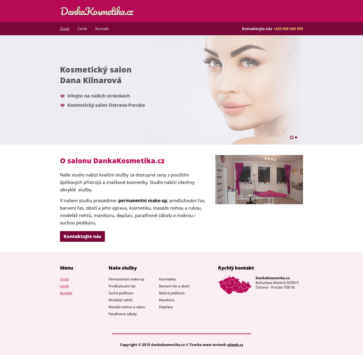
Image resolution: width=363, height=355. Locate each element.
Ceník (82, 28)
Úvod (64, 28)
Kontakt (102, 28)
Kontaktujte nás (82, 236)
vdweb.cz (235, 344)
